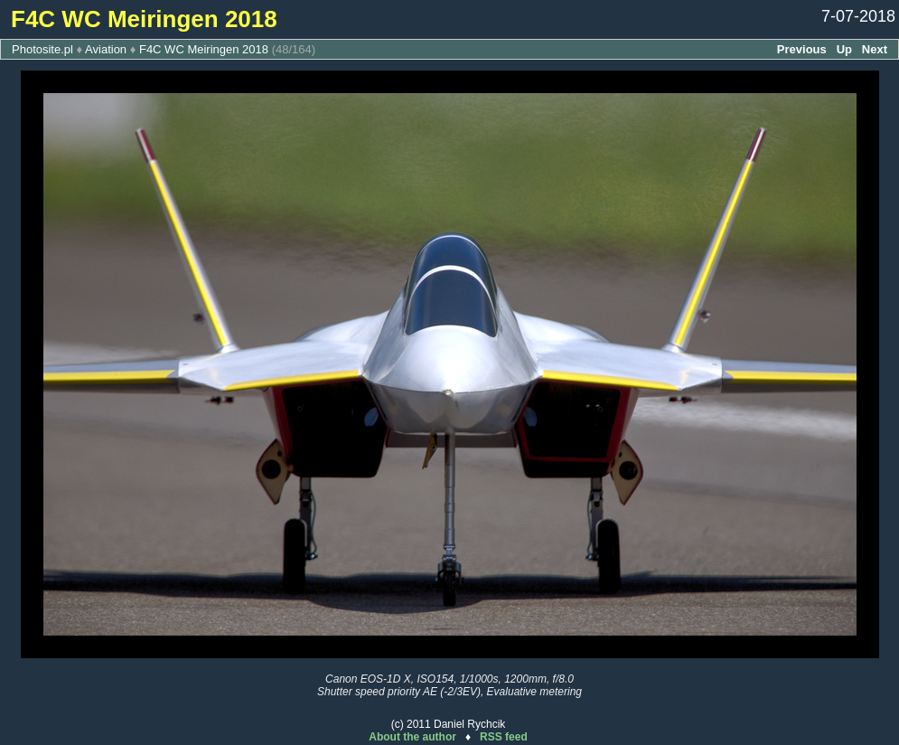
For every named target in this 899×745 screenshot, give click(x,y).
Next (874, 49)
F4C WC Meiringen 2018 (203, 49)
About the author (412, 737)
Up (844, 49)
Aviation (105, 49)
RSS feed (504, 737)
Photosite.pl (42, 49)
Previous (802, 49)
